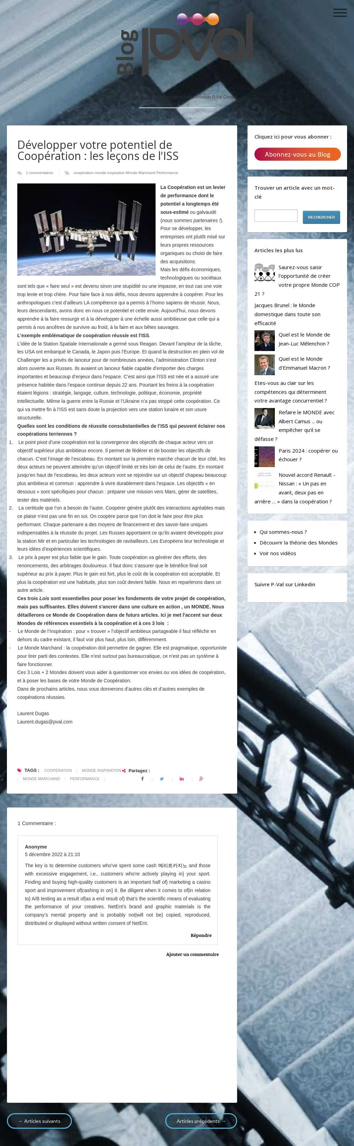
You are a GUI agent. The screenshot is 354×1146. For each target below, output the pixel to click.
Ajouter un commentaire (192, 954)
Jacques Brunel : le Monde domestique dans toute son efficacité (287, 314)
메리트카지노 (172, 865)
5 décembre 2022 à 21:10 (52, 854)
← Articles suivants (39, 1121)
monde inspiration (110, 173)
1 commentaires (40, 173)
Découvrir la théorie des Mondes (299, 542)
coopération (84, 173)
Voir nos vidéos (278, 553)
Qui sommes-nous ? (283, 531)
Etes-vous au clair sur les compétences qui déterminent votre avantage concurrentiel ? (290, 391)
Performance (167, 173)
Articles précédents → (201, 1121)
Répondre (201, 935)
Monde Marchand (141, 173)
